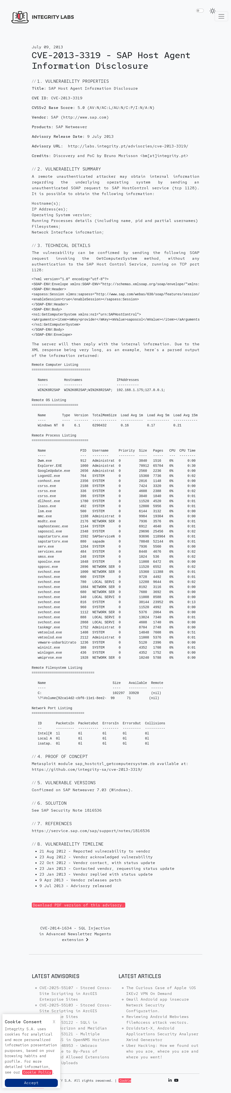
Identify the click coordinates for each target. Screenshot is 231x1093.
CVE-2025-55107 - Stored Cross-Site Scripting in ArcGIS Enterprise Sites (76, 993)
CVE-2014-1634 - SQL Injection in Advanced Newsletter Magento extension (75, 934)
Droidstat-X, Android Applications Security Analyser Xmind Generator (162, 1034)
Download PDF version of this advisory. (78, 905)
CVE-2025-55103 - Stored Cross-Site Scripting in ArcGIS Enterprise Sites (76, 1011)
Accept (31, 1082)
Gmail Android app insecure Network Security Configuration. (157, 1005)
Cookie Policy (37, 1072)
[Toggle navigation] (221, 16)
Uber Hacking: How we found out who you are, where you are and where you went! (162, 1051)
